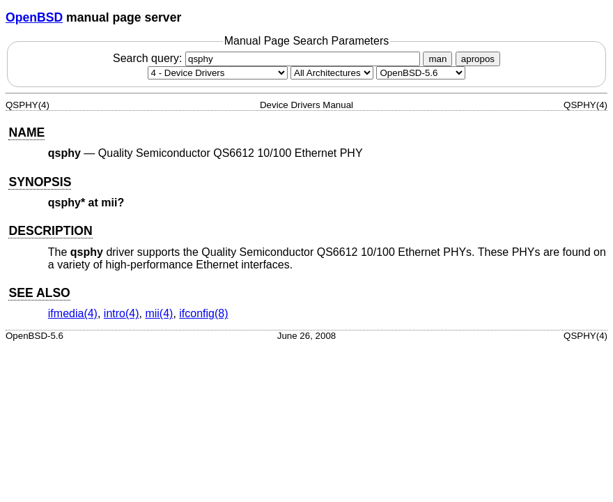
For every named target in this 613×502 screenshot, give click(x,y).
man (437, 59)
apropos (478, 59)
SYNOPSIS (39, 182)
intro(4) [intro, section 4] (121, 313)
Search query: (268, 58)
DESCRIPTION (50, 231)
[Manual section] (218, 72)
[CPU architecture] (331, 72)
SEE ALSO (39, 293)
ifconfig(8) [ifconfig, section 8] (203, 313)
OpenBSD (34, 17)
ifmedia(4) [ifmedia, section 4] (73, 313)
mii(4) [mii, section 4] (159, 313)
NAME (26, 132)
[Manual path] (420, 72)
